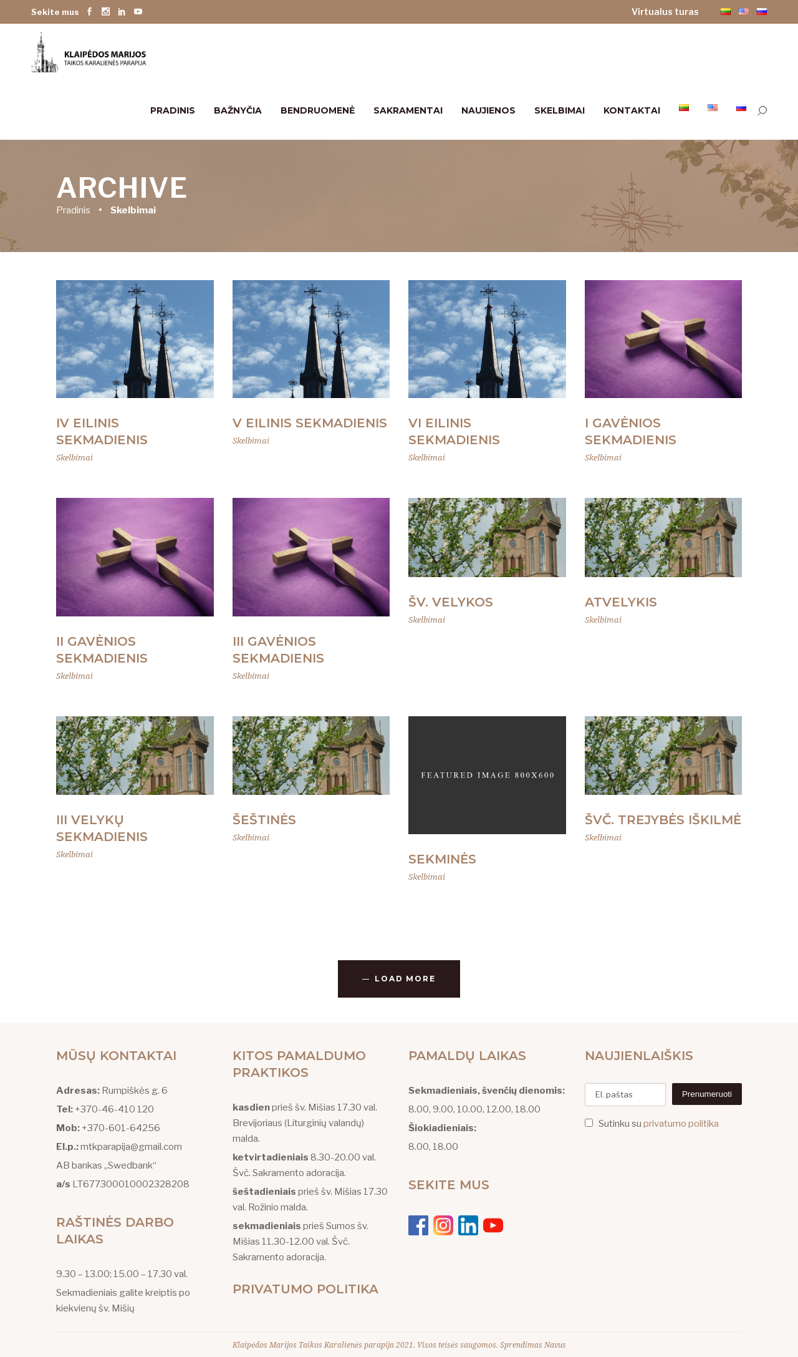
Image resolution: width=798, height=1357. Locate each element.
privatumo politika (681, 1123)
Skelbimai (74, 457)
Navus (555, 1345)
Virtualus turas (665, 11)
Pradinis (73, 209)
